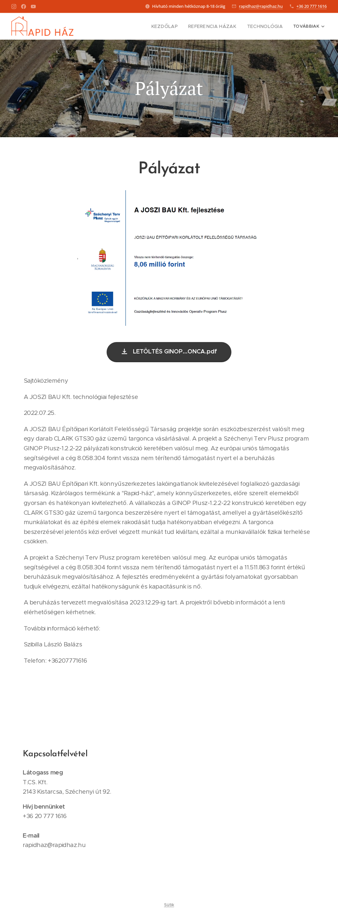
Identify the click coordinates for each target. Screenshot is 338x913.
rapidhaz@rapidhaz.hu (261, 6)
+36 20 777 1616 (311, 6)
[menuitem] (175, 26)
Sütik (169, 904)
